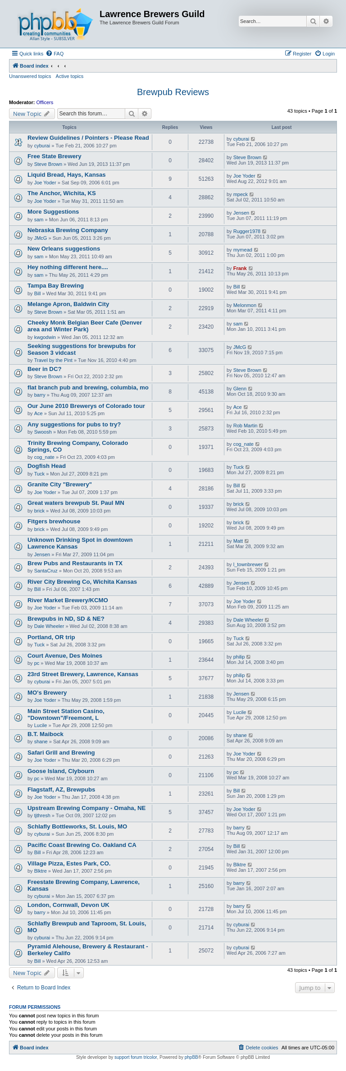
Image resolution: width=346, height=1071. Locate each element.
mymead (242, 249)
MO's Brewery (47, 692)
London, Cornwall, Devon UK (68, 905)
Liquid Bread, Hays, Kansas (66, 174)
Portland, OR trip (51, 637)
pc (37, 663)
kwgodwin (45, 337)
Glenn (239, 388)
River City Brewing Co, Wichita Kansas (82, 581)
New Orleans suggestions (63, 248)
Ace (38, 413)
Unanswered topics (30, 76)
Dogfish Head (46, 465)
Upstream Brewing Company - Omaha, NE (86, 808)
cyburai (42, 145)
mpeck (240, 194)
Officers (45, 102)
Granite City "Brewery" (59, 484)
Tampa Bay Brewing (55, 285)
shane (41, 741)
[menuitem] (55, 53)
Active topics (70, 76)
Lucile (40, 725)
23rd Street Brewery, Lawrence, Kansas (82, 674)
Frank (240, 268)
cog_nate (44, 457)
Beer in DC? (44, 369)
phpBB (191, 1057)
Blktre (40, 871)
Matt (238, 541)
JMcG (40, 238)
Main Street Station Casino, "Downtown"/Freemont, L (66, 714)
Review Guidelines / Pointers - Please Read (88, 137)
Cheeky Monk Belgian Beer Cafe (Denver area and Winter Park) (84, 326)
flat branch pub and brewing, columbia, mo (88, 387)
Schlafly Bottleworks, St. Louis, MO (77, 826)
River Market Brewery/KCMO (67, 600)
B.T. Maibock (45, 734)
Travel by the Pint (53, 360)
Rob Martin (245, 425)
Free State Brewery (54, 156)
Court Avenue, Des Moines (64, 655)
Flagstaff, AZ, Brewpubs (61, 789)
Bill (37, 293)
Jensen (241, 212)
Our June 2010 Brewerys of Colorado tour (86, 406)
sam (39, 219)
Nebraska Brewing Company (67, 230)
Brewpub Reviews (173, 92)
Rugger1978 (247, 231)
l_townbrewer (248, 564)
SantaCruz (46, 570)
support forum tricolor (135, 1057)
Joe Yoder (45, 182)
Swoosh (43, 432)
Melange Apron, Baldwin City (68, 304)
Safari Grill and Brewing (61, 752)
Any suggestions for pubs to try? (74, 424)
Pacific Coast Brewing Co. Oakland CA (82, 845)
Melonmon (244, 305)
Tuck (39, 473)
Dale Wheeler (49, 626)
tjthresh (42, 815)
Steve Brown (48, 164)
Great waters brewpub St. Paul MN (75, 502)
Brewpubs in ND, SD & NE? (66, 618)
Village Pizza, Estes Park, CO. (68, 863)
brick (39, 510)
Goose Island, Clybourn (60, 771)
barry (40, 395)
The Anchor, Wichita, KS (61, 193)
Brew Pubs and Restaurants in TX (75, 563)
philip (239, 656)
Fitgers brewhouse (53, 521)
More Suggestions (53, 211)
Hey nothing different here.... (67, 267)
